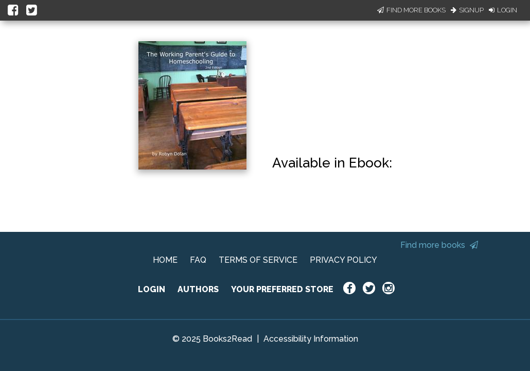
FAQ (198, 260)
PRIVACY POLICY (343, 260)
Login (503, 10)
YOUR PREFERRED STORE (282, 289)
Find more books (439, 245)
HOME (165, 260)
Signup (467, 10)
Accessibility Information (310, 339)
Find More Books (411, 10)
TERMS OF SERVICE (258, 260)
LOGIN (151, 289)
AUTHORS (198, 289)
